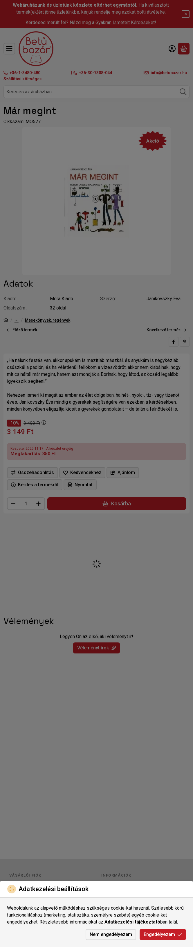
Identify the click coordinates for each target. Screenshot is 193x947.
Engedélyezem (163, 934)
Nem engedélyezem (111, 934)
